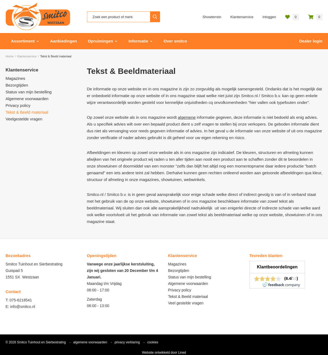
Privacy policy (18, 105)
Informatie (138, 41)
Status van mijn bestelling (29, 92)
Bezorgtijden (17, 85)
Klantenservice (241, 17)
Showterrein (212, 17)
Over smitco (175, 41)
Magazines (15, 78)
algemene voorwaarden (90, 342)
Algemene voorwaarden (27, 98)
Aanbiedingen (63, 41)
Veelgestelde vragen (24, 119)
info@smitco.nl (22, 306)
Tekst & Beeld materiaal (27, 112)
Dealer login (311, 41)
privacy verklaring (127, 342)
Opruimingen (100, 41)
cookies (152, 342)
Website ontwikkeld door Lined (164, 352)
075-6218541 (20, 300)
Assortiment (23, 41)
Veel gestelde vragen (186, 303)
